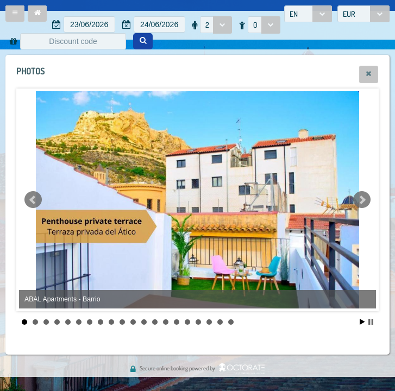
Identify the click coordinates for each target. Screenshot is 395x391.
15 (176, 322)
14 (165, 322)
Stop (370, 322)
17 (198, 322)
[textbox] (89, 24)
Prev (33, 200)
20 (231, 322)
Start (362, 322)
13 (155, 322)
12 (144, 322)
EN (294, 13)
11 (133, 322)
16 (187, 322)
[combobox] (308, 13)
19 (220, 322)
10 (122, 322)
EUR (349, 13)
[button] (14, 13)
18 (209, 322)
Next (362, 200)
